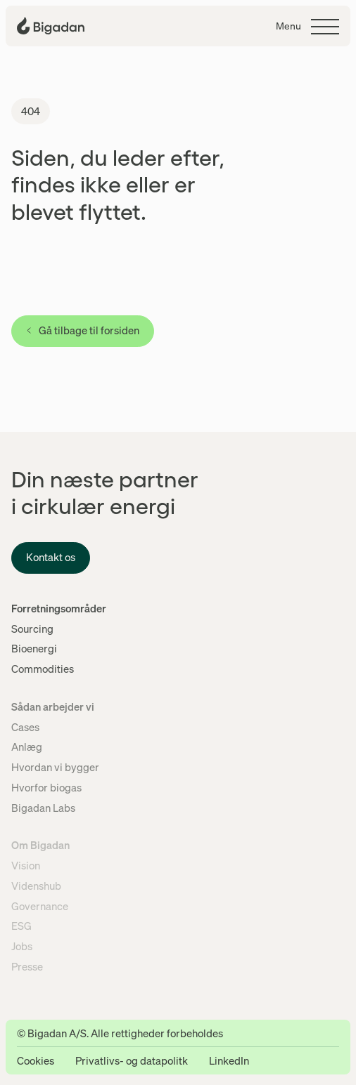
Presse (27, 966)
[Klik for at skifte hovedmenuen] (307, 26)
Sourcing (32, 629)
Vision (25, 865)
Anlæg (26, 746)
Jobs (21, 946)
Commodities (42, 669)
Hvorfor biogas (46, 787)
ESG (21, 926)
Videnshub (36, 886)
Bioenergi (34, 648)
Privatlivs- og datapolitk (131, 1060)
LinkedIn (229, 1060)
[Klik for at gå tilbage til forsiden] (50, 25)
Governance (39, 906)
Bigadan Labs (43, 808)
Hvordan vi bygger (55, 767)
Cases (25, 727)
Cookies (35, 1060)
